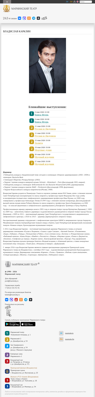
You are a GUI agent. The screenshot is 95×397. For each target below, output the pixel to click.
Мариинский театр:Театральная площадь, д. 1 (20, 333)
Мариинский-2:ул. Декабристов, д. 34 (19, 339)
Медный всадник (44, 157)
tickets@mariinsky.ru (12, 295)
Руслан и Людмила (45, 128)
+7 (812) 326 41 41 (12, 288)
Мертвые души (43, 150)
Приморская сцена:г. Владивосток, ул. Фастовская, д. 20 (21, 371)
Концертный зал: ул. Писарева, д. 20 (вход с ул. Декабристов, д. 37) (20, 362)
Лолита (39, 143)
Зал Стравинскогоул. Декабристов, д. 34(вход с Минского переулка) (21, 347)
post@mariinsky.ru (11, 281)
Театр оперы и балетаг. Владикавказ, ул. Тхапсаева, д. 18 (23, 380)
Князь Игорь (41, 114)
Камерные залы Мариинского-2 (16, 355)
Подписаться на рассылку (14, 304)
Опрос (8, 310)
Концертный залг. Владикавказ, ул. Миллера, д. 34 (23, 386)
